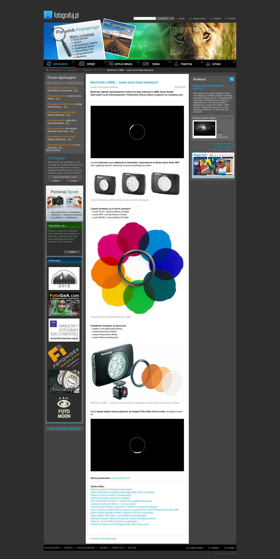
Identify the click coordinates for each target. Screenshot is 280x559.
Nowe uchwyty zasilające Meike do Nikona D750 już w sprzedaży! (122, 512)
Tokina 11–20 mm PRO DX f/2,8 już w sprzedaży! (114, 521)
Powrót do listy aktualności (102, 538)
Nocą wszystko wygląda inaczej (208, 87)
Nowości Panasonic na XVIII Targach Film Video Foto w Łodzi (120, 524)
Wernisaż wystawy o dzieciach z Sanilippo (110, 498)
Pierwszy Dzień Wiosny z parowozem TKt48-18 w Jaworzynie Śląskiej (124, 507)
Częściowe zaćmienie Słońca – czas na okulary (113, 504)
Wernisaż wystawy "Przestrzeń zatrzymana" (111, 489)
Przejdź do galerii (223, 146)
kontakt (231, 18)
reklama (217, 18)
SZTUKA (132, 548)
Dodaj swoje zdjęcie (222, 143)
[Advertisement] (212, 243)
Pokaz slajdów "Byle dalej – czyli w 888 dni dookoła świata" (119, 515)
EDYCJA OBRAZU (86, 548)
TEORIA (103, 548)
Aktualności (72, 70)
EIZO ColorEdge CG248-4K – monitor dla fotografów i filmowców (121, 501)
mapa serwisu (199, 18)
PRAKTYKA (117, 548)
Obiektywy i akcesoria (93, 70)
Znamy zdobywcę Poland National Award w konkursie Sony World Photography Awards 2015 (134, 510)
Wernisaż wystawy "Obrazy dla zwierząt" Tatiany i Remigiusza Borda (123, 518)
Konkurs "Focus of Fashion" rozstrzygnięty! (111, 495)
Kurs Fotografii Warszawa (64, 428)
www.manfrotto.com (120, 478)
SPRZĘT (68, 548)
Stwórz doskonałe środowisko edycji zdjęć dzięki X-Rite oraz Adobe (122, 492)
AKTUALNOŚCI (52, 548)
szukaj (181, 18)
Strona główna (54, 70)
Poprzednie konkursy (222, 149)
